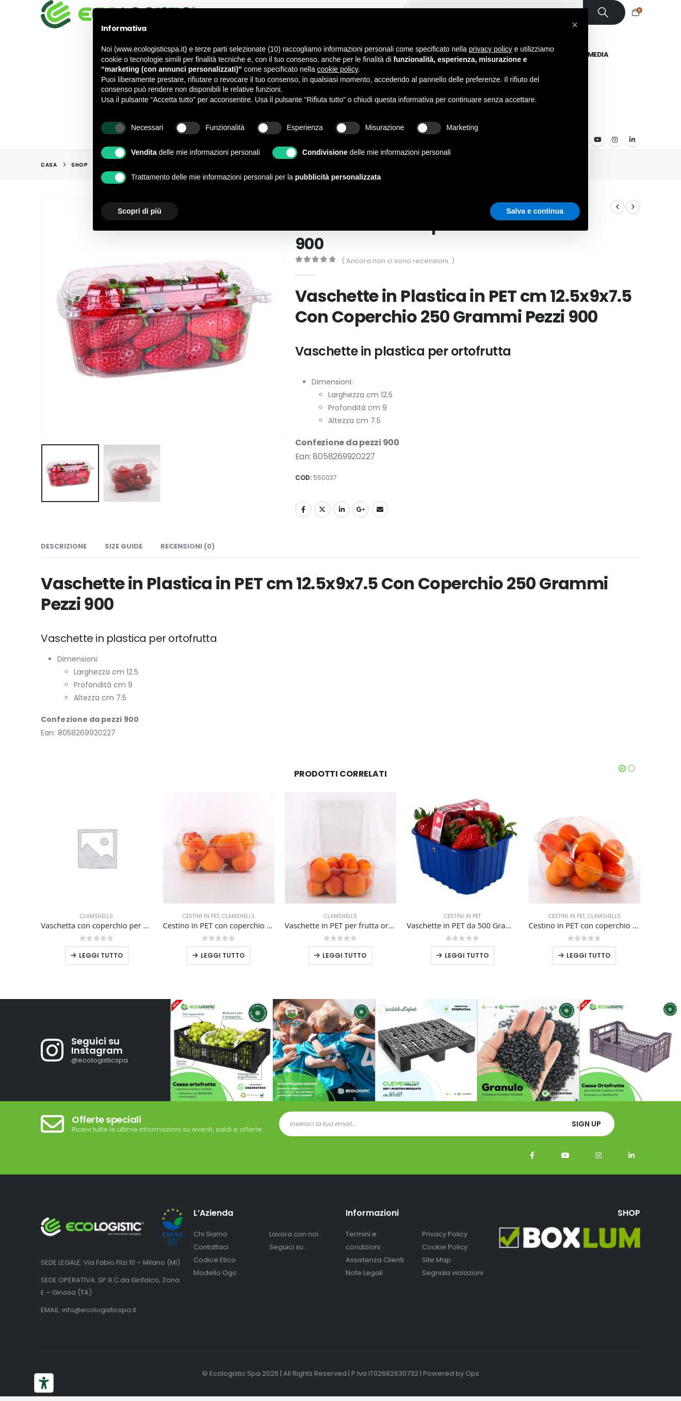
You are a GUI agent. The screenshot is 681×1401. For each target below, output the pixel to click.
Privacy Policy (444, 1244)
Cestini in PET (201, 916)
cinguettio (322, 509)
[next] (633, 207)
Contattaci (211, 1257)
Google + (360, 509)
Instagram (598, 1165)
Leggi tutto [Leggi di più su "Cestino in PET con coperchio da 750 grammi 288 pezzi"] (588, 955)
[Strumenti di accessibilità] (44, 1383)
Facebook (303, 509)
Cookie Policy (444, 1257)
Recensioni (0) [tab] (187, 546)
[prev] (617, 207)
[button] (622, 768)
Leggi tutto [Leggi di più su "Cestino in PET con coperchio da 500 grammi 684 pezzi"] (223, 955)
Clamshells (96, 916)
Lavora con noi (293, 1244)
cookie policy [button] (337, 69)
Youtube (565, 1165)
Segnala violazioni (452, 1282)
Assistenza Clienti (375, 1270)
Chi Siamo (210, 1244)
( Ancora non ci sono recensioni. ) (398, 261)
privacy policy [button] (490, 49)
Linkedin (631, 1165)
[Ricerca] (604, 12)
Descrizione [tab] (64, 546)
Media (598, 54)
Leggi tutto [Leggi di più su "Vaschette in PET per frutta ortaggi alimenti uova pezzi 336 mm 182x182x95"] (344, 955)
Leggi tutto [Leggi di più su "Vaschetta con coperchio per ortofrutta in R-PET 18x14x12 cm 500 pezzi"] (101, 955)
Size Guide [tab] (123, 546)
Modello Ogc (215, 1282)
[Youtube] (597, 139)
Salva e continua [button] (535, 211)
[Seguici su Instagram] (105, 1060)
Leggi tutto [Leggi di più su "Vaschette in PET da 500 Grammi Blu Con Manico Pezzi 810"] (467, 955)
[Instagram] (615, 139)
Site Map (436, 1270)
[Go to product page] (96, 848)
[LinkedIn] (632, 139)
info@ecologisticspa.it (99, 1320)
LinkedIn (341, 509)
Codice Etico (214, 1270)
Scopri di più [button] (139, 211)
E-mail (380, 509)
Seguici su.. (287, 1257)
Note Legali (364, 1282)
